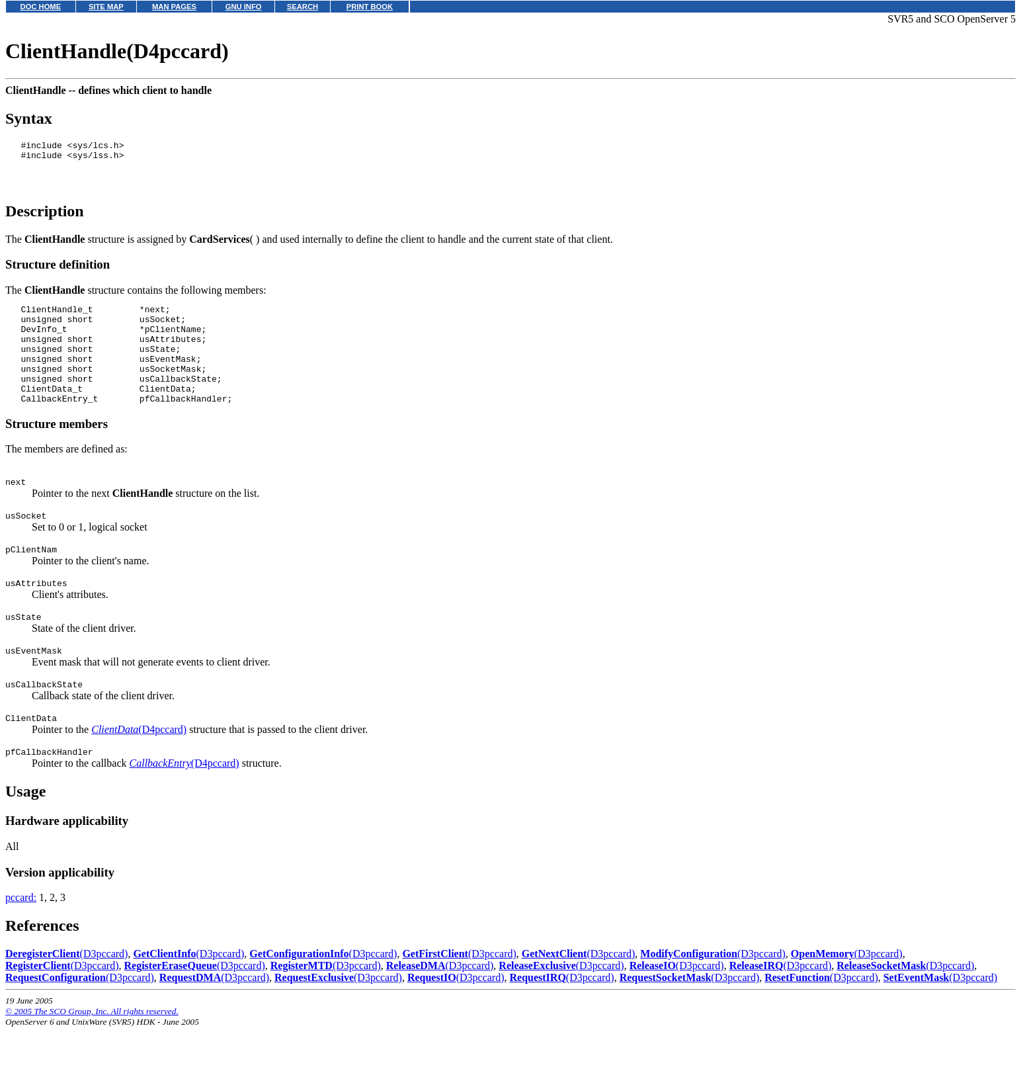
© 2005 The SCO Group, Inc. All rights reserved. (92, 1057)
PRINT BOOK (370, 7)
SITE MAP (106, 7)
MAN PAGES (174, 7)
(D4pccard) (138, 773)
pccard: (20, 943)
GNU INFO (243, 7)
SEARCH (302, 7)
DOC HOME (40, 7)
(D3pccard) (66, 999)
